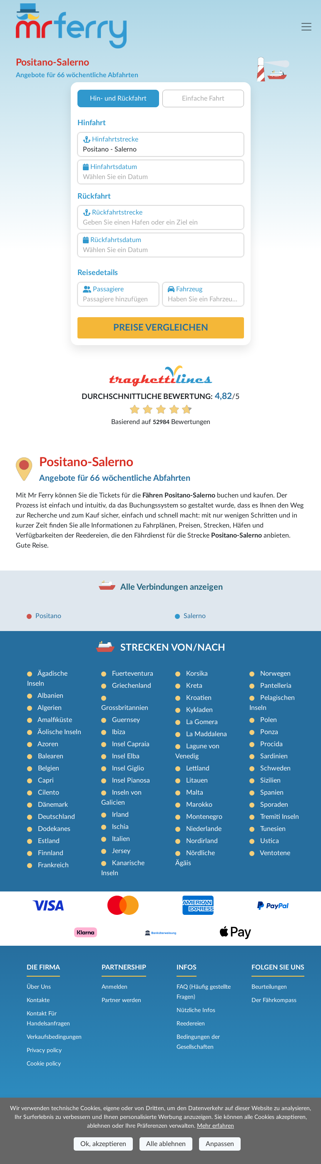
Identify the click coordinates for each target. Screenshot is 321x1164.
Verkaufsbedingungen (54, 1037)
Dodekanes (54, 829)
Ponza (269, 732)
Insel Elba (125, 756)
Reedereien (191, 1024)
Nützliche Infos (196, 1010)
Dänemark (53, 804)
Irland (120, 814)
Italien (121, 839)
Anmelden (114, 987)
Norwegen (275, 673)
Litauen (197, 780)
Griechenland (131, 685)
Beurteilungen (269, 987)
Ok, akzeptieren (103, 1144)
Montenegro (204, 816)
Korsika (197, 673)
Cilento (48, 792)
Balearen (50, 756)
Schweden (275, 768)
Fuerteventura (132, 673)
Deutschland (56, 816)
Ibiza (118, 732)
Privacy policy (44, 1050)
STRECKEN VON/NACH (172, 647)
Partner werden (121, 1000)
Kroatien (199, 697)
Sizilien (270, 780)
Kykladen (199, 710)
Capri (46, 780)
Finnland (50, 853)
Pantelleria (275, 685)
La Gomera (202, 722)
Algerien (49, 707)
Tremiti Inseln (279, 816)
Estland (49, 841)
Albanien (50, 695)
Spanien (272, 792)
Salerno (195, 616)
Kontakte (38, 1000)
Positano (48, 616)
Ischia (120, 826)
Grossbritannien (124, 707)
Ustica (269, 841)
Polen (268, 720)
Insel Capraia (130, 744)
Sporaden (274, 804)
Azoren (47, 744)
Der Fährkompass (273, 1000)
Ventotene (275, 853)
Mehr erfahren (215, 1126)
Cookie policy (44, 1064)
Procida (271, 744)
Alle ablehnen (166, 1144)
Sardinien (274, 756)
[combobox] (160, 149)
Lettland (197, 768)
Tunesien (273, 829)
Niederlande (203, 829)
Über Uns (39, 987)
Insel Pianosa (131, 780)
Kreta (194, 685)
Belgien (48, 768)
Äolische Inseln (59, 732)
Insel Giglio (128, 768)
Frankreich (53, 865)
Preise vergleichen (160, 327)
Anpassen (220, 1144)
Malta (194, 792)
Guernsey (126, 720)
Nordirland (202, 841)
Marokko (199, 804)
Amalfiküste (54, 720)
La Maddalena (206, 734)
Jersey (121, 851)
